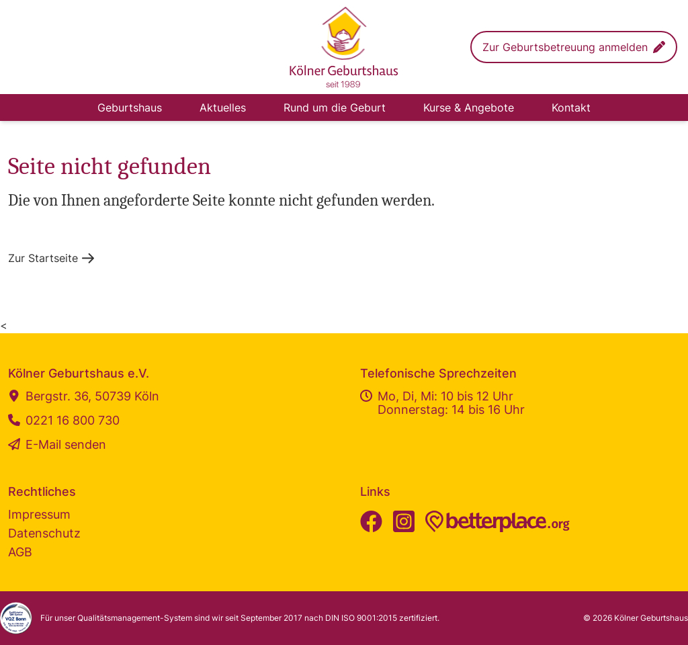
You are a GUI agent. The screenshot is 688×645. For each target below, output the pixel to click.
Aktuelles (223, 107)
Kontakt (571, 107)
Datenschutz (44, 533)
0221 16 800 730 (64, 420)
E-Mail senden (57, 445)
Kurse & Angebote (468, 107)
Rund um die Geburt (335, 107)
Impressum (39, 514)
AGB (20, 552)
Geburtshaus (129, 107)
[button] (573, 47)
